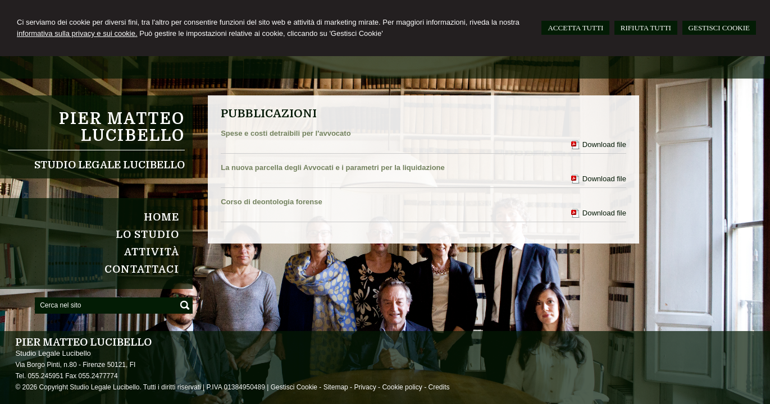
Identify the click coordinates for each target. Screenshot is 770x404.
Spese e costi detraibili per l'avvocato (285, 133)
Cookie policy (402, 387)
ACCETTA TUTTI (575, 28)
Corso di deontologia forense (271, 202)
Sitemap (336, 387)
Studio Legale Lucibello (109, 165)
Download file (604, 144)
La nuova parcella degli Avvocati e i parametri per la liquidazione (333, 167)
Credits (438, 387)
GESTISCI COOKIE (719, 28)
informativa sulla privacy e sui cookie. (77, 33)
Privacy (365, 387)
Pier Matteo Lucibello (122, 127)
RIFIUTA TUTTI (646, 28)
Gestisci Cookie (294, 387)
